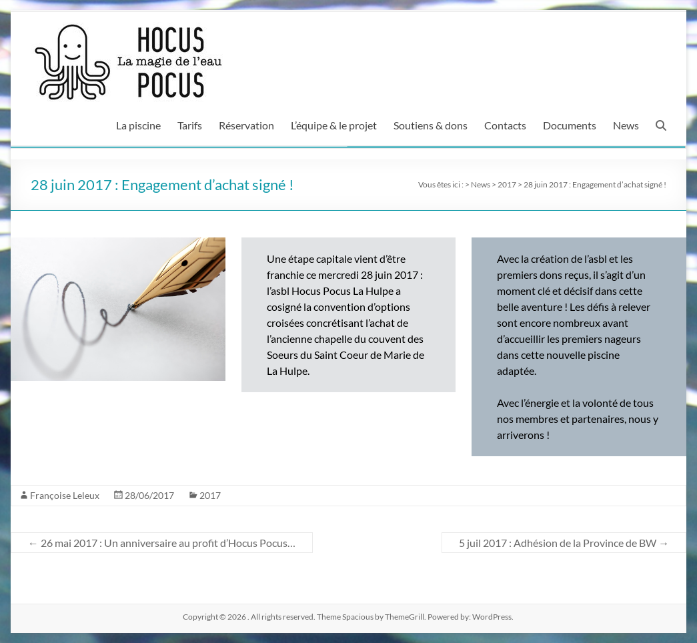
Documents (569, 125)
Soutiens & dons (431, 125)
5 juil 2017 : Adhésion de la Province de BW (564, 542)
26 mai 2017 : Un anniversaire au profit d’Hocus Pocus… (161, 542)
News (626, 125)
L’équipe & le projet (334, 125)
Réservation (246, 125)
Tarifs (189, 125)
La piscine (138, 125)
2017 (210, 495)
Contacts (505, 125)
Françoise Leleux (64, 495)
